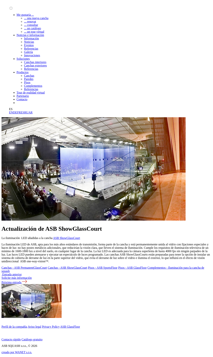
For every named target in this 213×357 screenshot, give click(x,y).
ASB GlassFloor (70, 326)
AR (30, 112)
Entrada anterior (12, 274)
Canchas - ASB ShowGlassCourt (67, 267)
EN (11, 112)
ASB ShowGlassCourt (66, 238)
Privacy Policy (51, 326)
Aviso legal (34, 326)
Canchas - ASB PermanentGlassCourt (24, 267)
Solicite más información (17, 277)
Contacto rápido (11, 339)
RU (26, 112)
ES (22, 112)
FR (19, 112)
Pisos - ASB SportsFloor (102, 267)
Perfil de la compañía (14, 326)
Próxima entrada (14, 282)
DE (15, 112)
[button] (11, 8)
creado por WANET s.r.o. (17, 352)
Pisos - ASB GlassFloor (132, 267)
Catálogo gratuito (32, 339)
